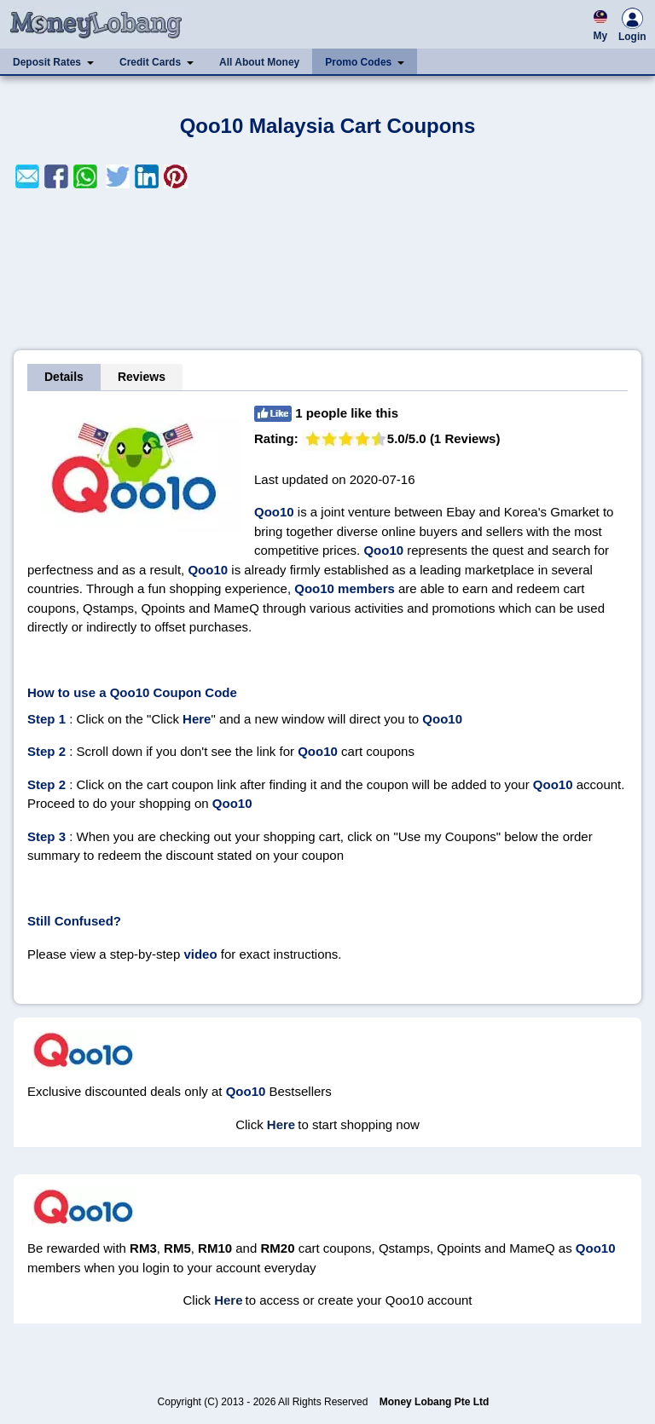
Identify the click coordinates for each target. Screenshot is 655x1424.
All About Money (259, 62)
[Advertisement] (327, 269)
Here (281, 1124)
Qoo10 (274, 511)
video (200, 954)
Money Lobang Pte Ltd (435, 1402)
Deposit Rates (47, 62)
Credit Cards (150, 62)
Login (632, 27)
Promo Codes (358, 62)
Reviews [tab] (141, 376)
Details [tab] (64, 376)
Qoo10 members (346, 588)
